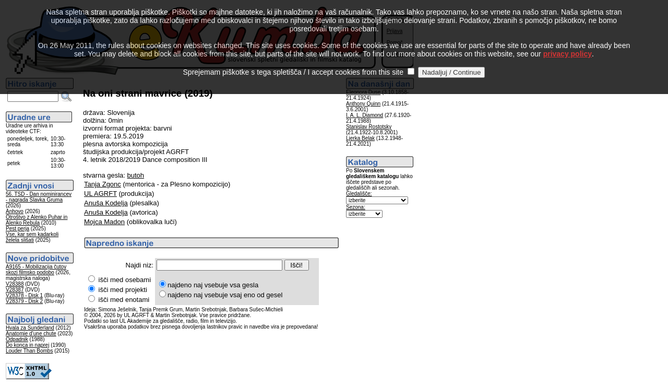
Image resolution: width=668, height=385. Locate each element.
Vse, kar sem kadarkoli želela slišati (32, 237)
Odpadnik (17, 339)
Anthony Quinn (363, 104)
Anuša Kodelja (106, 203)
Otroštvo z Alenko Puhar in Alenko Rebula (36, 220)
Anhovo (14, 211)
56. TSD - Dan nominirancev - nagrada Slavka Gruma (38, 197)
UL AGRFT (100, 193)
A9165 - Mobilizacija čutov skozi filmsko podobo (36, 269)
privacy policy (567, 42)
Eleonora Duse (363, 92)
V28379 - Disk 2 (24, 301)
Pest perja (17, 228)
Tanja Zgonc (102, 184)
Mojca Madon (104, 222)
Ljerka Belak (360, 138)
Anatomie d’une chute (31, 333)
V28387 (14, 290)
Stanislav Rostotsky (368, 127)
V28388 (14, 284)
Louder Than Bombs (29, 351)
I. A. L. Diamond (364, 115)
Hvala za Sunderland (30, 328)
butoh (136, 175)
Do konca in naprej (27, 345)
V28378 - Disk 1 (24, 295)
